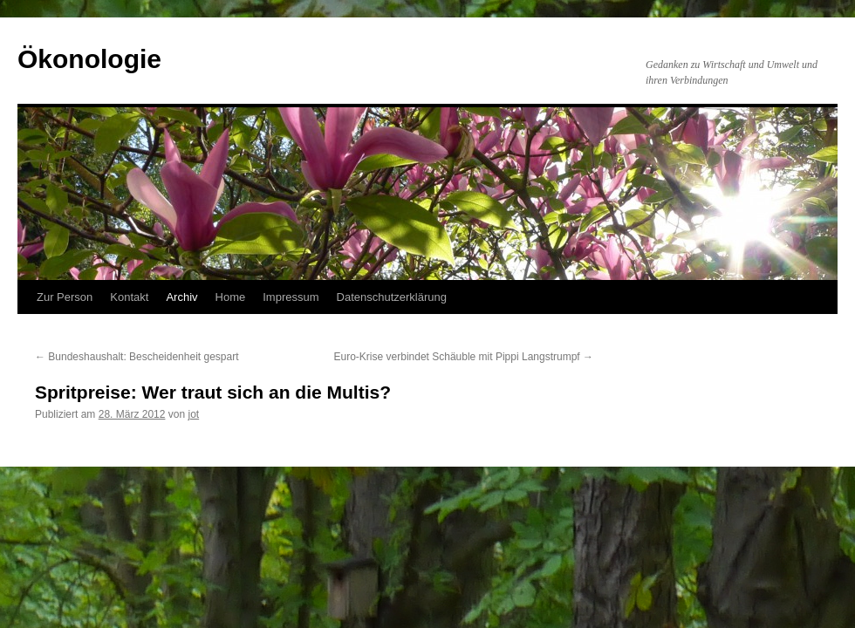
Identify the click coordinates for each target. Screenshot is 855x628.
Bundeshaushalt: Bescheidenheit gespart (137, 357)
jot (193, 414)
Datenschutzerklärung (392, 297)
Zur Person (64, 297)
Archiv (181, 297)
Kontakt (129, 297)
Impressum (290, 297)
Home (230, 297)
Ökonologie (89, 58)
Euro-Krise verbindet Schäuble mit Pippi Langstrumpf (463, 357)
